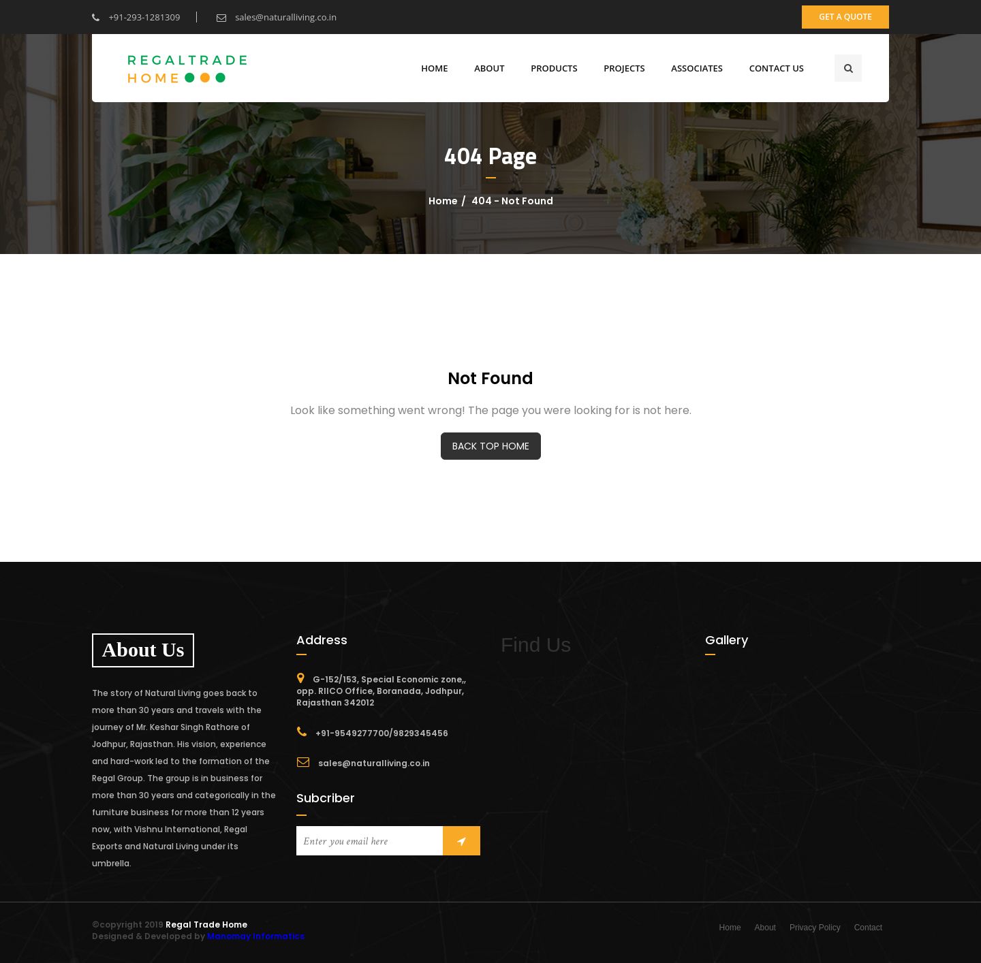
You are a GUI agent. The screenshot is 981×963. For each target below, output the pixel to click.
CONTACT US (776, 68)
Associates (697, 68)
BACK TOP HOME (490, 446)
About (765, 927)
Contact (868, 927)
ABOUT (489, 68)
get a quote (845, 16)
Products (554, 68)
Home (434, 68)
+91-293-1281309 (136, 17)
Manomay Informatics (256, 936)
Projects (624, 68)
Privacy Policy (815, 927)
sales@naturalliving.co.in (277, 17)
